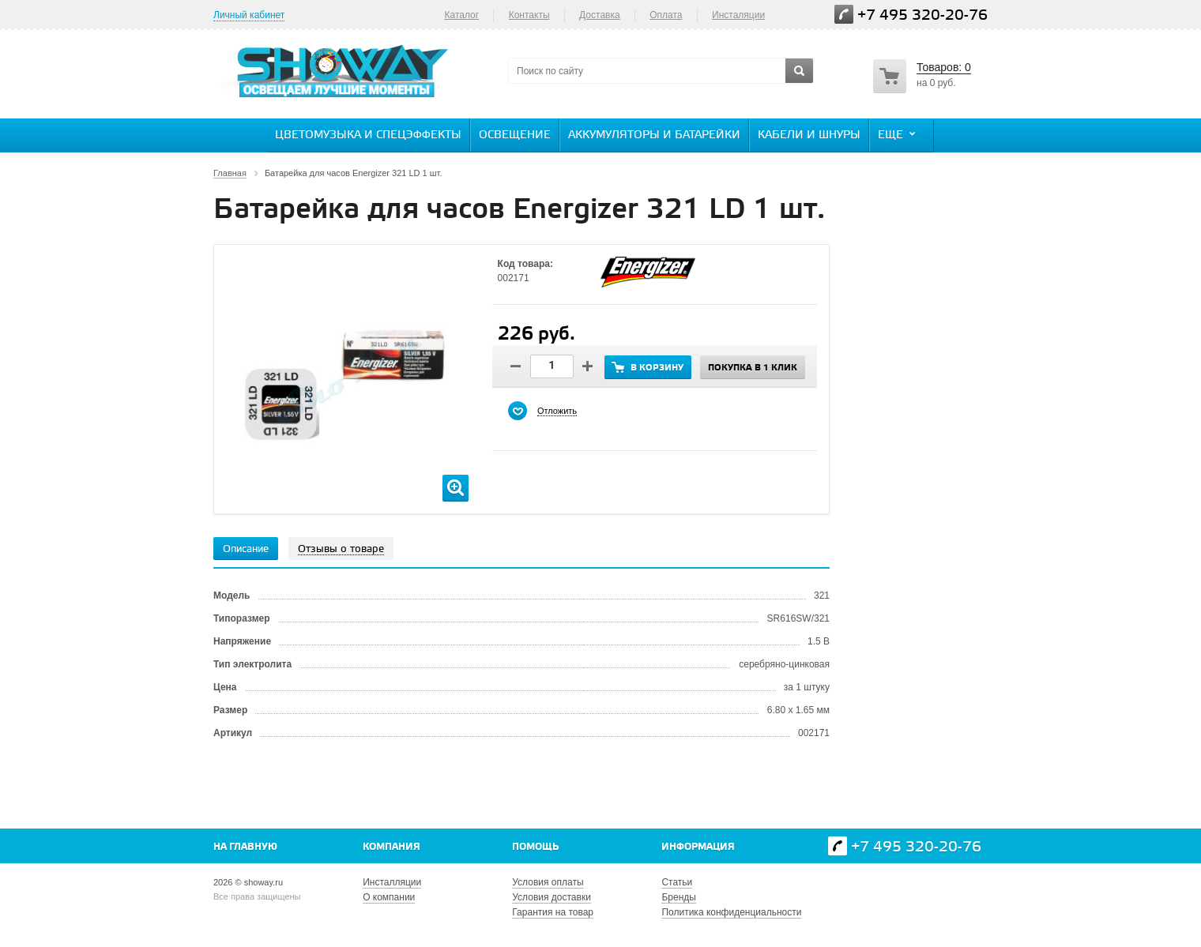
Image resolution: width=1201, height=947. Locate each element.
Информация (698, 847)
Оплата (665, 15)
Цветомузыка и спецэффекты (368, 135)
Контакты (529, 15)
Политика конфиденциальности (731, 912)
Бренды (678, 897)
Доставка (599, 15)
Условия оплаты (547, 882)
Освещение (515, 135)
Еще (898, 134)
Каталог (461, 15)
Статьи (676, 882)
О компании (389, 897)
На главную (245, 847)
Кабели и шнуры (809, 135)
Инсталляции (392, 882)
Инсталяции (738, 15)
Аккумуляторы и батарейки (654, 135)
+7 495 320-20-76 (922, 15)
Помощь (535, 847)
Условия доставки (551, 897)
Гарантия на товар (552, 912)
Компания (391, 847)
